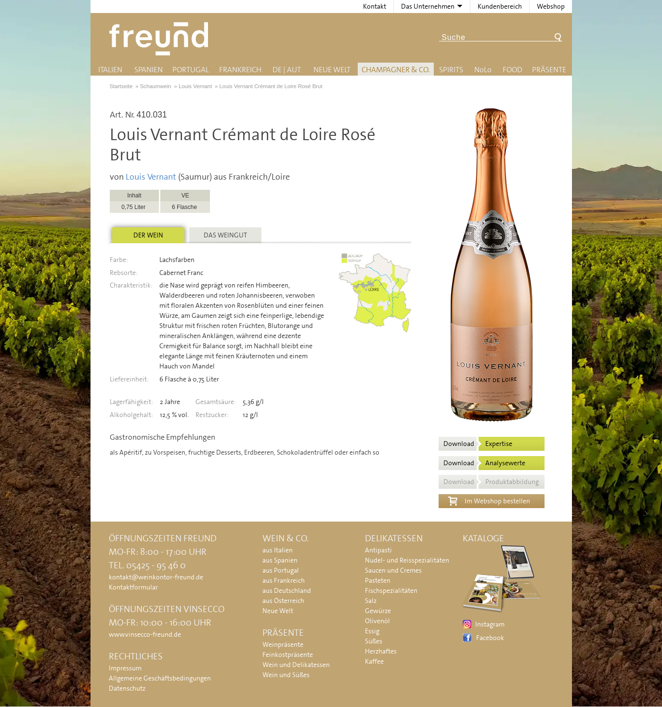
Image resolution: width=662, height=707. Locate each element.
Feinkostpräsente (287, 654)
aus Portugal (280, 570)
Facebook (490, 637)
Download (477, 443)
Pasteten (377, 580)
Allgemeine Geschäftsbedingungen (160, 678)
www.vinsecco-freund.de (145, 634)
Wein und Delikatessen (296, 664)
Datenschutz (127, 688)
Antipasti (378, 550)
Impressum (125, 668)
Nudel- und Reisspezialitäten (407, 560)
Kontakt (374, 6)
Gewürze (378, 610)
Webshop (551, 6)
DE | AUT (287, 70)
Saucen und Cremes (393, 570)
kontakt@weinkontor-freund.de (156, 577)
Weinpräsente (282, 644)
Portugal (190, 70)
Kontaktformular (133, 587)
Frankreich (240, 70)
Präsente (549, 70)
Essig (372, 631)
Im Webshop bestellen (489, 500)
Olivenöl (377, 620)
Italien (110, 70)
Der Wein (148, 235)
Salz (370, 600)
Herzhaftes (381, 651)
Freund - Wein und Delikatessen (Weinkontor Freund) (160, 39)
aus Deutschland (286, 590)
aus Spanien (280, 560)
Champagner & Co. (395, 70)
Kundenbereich (500, 6)
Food (512, 70)
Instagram (490, 624)
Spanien (148, 70)
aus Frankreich (283, 580)
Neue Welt (331, 70)
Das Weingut (225, 235)
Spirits (451, 70)
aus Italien (277, 550)
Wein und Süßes (286, 674)
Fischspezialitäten (391, 590)
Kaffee (374, 661)
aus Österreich (283, 600)
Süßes (373, 641)
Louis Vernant (151, 177)
